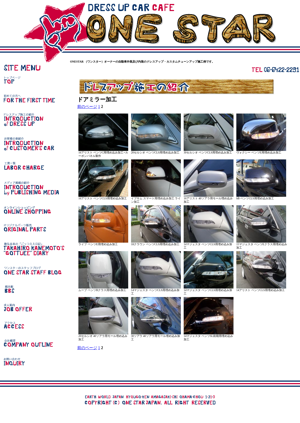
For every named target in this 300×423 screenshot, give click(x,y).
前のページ (87, 106)
